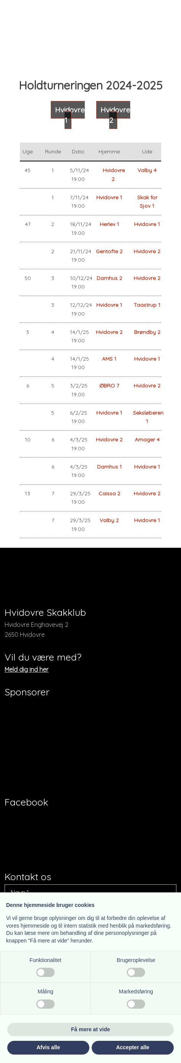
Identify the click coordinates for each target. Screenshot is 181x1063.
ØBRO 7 (109, 385)
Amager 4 (147, 439)
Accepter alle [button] (132, 1047)
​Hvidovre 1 (70, 115)
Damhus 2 (109, 278)
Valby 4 (147, 170)
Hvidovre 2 (147, 251)
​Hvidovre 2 (115, 115)
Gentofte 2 (109, 251)
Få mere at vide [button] (90, 1029)
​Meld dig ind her (26, 669)
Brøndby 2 (147, 332)
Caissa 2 (109, 493)
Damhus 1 (109, 466)
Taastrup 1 (147, 304)
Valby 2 (109, 520)
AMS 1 (109, 358)
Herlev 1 (109, 224)
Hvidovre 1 (109, 197)
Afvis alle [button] (48, 1047)
